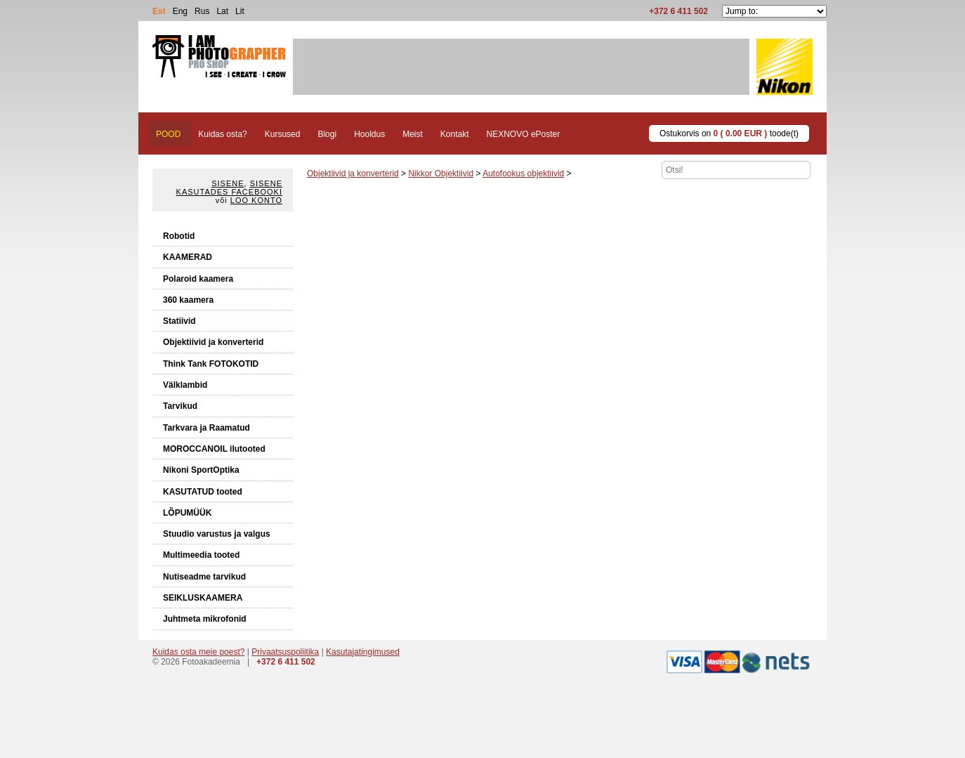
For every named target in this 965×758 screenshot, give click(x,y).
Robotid (179, 236)
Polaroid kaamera (198, 279)
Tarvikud (180, 406)
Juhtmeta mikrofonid (205, 619)
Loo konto (256, 200)
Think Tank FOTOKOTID (210, 364)
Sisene (227, 183)
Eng (180, 11)
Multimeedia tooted (201, 555)
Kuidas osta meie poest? (198, 652)
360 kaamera (188, 300)
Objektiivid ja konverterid (213, 342)
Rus (202, 11)
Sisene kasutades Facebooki (229, 187)
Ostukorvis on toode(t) (729, 133)
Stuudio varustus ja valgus (216, 534)
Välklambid (185, 385)
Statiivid (179, 321)
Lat (222, 11)
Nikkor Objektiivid (440, 173)
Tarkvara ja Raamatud (206, 428)
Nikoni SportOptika (201, 470)
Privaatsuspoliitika (285, 652)
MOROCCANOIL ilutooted (214, 449)
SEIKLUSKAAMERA (202, 598)
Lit (239, 11)
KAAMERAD (187, 257)
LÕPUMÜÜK (187, 513)
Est (159, 11)
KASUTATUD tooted (202, 492)
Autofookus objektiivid (523, 173)
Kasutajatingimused (363, 652)
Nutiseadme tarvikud (204, 577)
